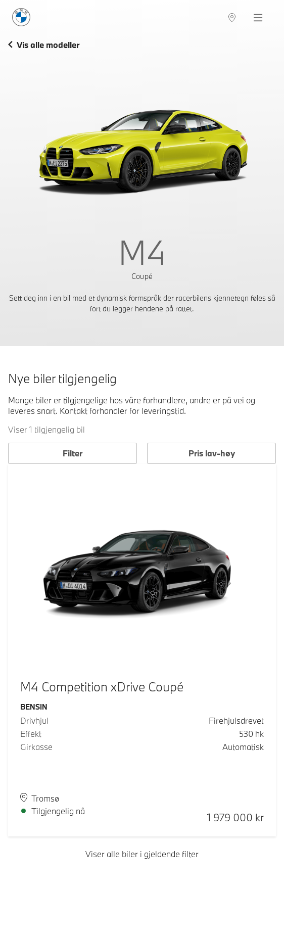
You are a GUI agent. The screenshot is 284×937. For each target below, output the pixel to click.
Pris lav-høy (211, 453)
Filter (72, 453)
